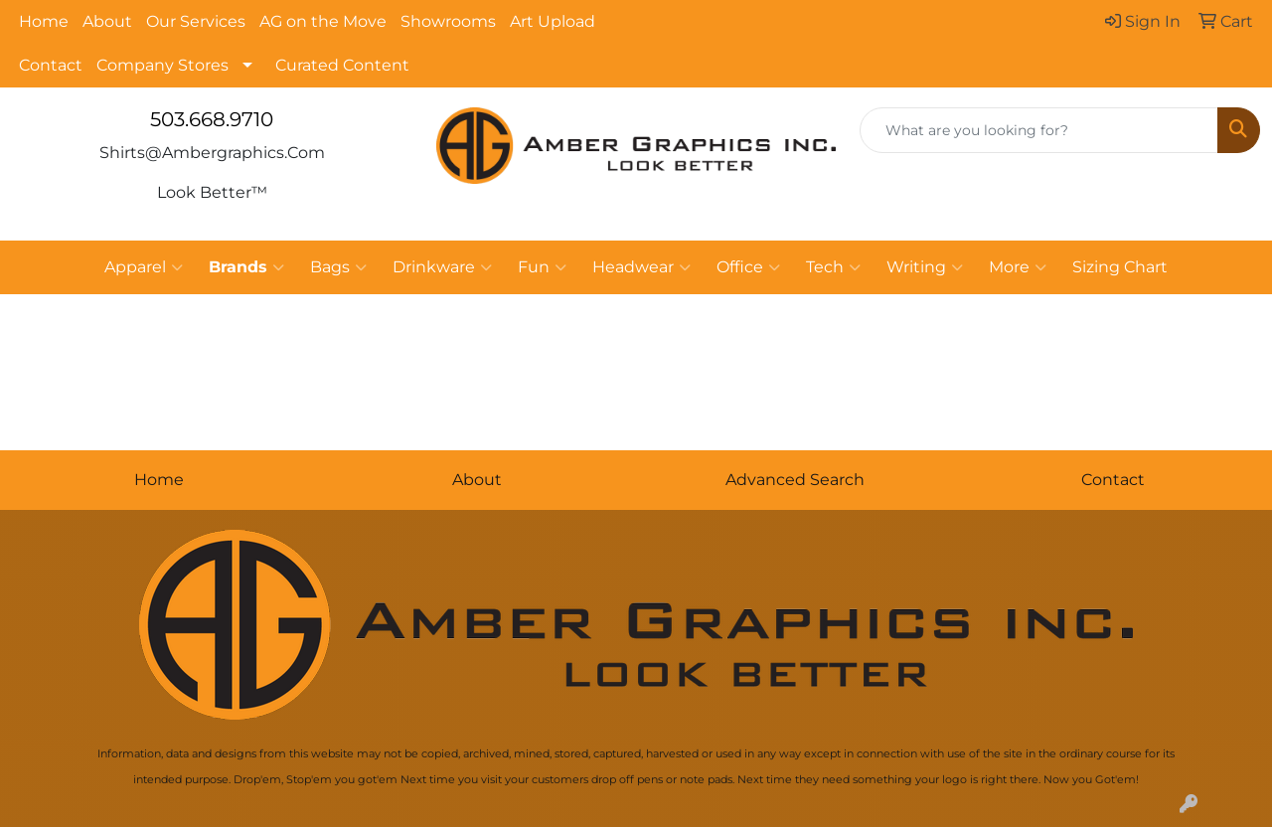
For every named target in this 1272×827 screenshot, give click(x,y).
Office (748, 267)
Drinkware (442, 267)
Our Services (195, 21)
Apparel (143, 267)
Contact (50, 65)
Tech (833, 267)
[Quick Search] (1039, 130)
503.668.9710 (211, 119)
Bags (338, 267)
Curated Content (342, 65)
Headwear (641, 267)
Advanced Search (795, 479)
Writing (924, 267)
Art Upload (552, 21)
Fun (542, 267)
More (1017, 267)
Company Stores (162, 65)
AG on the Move (323, 21)
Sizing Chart (1120, 266)
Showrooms (448, 21)
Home (44, 21)
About (107, 21)
